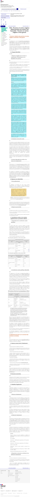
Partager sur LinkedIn (3, 24)
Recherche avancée (23, 8)
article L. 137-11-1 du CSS (14, 317)
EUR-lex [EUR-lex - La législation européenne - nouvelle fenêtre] (16, 477)
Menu (29, 1)
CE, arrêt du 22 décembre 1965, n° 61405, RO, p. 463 (18, 195)
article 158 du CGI (25, 339)
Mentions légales (10, 493)
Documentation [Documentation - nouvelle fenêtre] (10, 474)
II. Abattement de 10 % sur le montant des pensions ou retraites (4, 44)
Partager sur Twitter (1, 24)
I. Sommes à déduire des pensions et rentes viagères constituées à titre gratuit (5, 29)
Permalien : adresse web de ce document (1, 22)
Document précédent (12, 26)
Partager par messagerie (6, 24)
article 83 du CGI (24, 273)
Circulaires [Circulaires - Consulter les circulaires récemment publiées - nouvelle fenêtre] (16, 475)
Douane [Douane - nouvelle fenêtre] (16, 476)
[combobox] (9, 9)
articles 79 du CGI (12, 44)
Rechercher (17, 9)
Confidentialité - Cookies (20, 493)
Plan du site (14, 493)
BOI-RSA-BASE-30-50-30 (22, 205)
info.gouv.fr (2, 490)
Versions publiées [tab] (3, 17)
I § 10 (21, 287)
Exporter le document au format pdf (1, 20)
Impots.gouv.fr (17, 480)
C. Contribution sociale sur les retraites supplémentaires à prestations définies (5, 39)
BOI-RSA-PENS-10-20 (25, 362)
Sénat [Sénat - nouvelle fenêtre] (16, 481)
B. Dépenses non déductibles (4, 35)
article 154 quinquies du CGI (21, 164)
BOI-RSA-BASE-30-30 (13, 177)
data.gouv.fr (20, 490)
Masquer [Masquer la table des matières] (3, 26)
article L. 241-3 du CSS (13, 319)
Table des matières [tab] (3, 14)
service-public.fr (8, 490)
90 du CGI (17, 44)
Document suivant (26, 26)
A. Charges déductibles (4, 33)
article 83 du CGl (26, 48)
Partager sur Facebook (5, 22)
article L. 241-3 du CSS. (13, 234)
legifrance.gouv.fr (14, 490)
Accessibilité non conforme (4, 493)
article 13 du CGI (13, 62)
